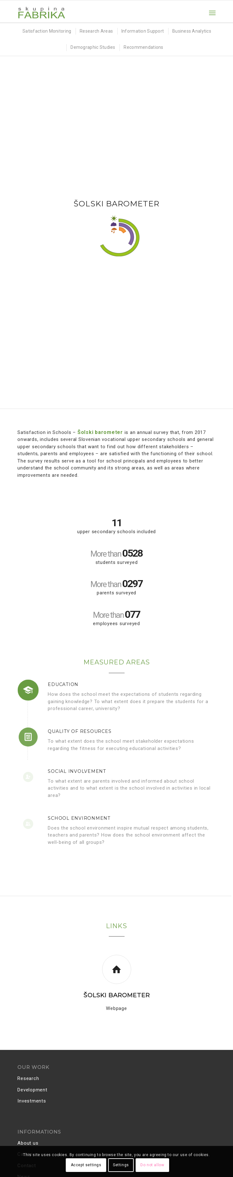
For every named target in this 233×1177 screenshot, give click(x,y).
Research (28, 1078)
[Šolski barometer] (116, 969)
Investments (31, 1101)
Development (32, 1090)
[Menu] (212, 13)
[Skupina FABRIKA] (96, 13)
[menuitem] (212, 13)
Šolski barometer (116, 995)
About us (27, 1143)
